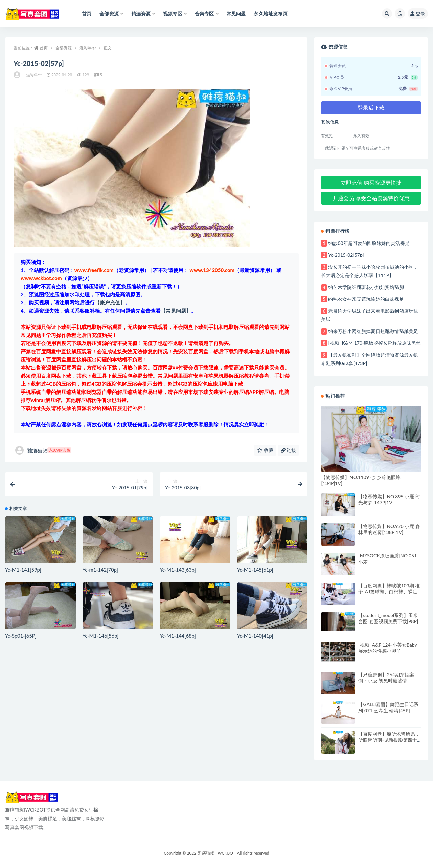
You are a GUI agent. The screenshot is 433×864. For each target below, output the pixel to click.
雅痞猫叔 (43, 450)
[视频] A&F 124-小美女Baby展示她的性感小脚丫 (387, 648)
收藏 (265, 450)
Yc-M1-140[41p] (255, 636)
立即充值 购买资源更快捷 (371, 182)
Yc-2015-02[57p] (346, 255)
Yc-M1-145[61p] (255, 570)
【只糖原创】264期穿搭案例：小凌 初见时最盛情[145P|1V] (386, 681)
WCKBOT (226, 853)
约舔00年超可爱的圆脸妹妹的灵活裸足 (368, 243)
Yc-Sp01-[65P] (21, 636)
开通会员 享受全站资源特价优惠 (371, 198)
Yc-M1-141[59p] (23, 570)
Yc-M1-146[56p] (101, 636)
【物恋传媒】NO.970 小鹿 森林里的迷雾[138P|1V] (389, 529)
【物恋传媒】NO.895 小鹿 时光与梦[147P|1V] (389, 499)
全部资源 (63, 47)
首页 (44, 47)
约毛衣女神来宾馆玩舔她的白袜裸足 (366, 299)
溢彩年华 (87, 47)
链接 (288, 450)
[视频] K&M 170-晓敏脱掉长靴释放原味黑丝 (374, 343)
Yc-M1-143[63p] (178, 570)
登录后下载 (371, 107)
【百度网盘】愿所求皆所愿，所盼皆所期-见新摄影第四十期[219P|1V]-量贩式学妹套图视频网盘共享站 (389, 743)
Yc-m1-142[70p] (100, 570)
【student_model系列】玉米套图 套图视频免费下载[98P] (388, 618)
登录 (417, 13)
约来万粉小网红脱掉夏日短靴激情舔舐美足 (373, 331)
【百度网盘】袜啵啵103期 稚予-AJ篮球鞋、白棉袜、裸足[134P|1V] (389, 591)
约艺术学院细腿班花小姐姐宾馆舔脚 (366, 287)
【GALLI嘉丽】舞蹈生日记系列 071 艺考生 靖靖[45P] (388, 707)
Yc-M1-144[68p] (178, 636)
